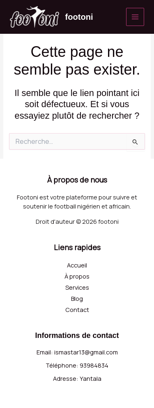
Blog (77, 298)
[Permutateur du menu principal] (135, 17)
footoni (79, 16)
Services (77, 287)
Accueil (77, 265)
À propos (77, 276)
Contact (77, 309)
